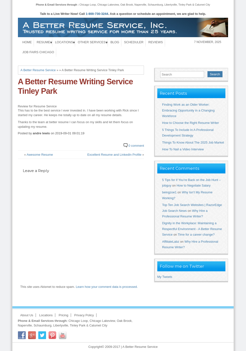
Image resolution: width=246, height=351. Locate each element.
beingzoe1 (169, 192)
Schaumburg (155, 4)
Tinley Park (185, 4)
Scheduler (133, 42)
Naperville (140, 4)
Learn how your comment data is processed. (107, 287)
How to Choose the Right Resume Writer (190, 123)
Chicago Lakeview (108, 4)
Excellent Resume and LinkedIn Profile (114, 154)
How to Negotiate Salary (194, 185)
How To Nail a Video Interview (183, 149)
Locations (64, 42)
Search (215, 74)
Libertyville (170, 4)
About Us (26, 315)
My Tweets (164, 277)
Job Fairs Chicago (38, 52)
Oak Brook (126, 4)
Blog (115, 42)
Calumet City (202, 4)
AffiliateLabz (170, 241)
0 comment (136, 145)
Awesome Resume (40, 154)
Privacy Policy (84, 315)
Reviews (155, 42)
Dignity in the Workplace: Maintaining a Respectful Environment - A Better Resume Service (192, 228)
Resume (43, 42)
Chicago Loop (87, 4)
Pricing (63, 315)
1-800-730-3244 (97, 14)
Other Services (92, 42)
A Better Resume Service (38, 70)
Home (27, 42)
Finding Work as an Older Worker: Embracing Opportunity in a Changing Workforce (188, 110)
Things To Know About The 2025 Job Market (193, 142)
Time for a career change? (196, 234)
